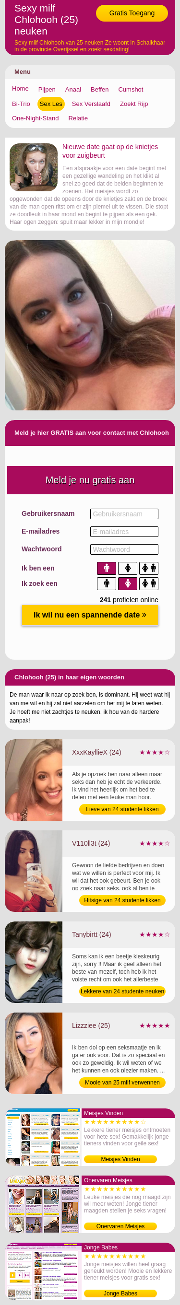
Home (20, 88)
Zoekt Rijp (134, 103)
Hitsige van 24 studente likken (122, 900)
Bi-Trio (21, 103)
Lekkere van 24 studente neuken (122, 991)
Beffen (99, 89)
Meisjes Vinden (120, 1159)
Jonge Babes (120, 1293)
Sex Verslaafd (91, 103)
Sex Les (51, 103)
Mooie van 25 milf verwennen (122, 1082)
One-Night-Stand (35, 118)
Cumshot (130, 89)
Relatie (78, 118)
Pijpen (47, 89)
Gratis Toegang (132, 13)
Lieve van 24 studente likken (122, 809)
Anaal (73, 89)
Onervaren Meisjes (120, 1226)
